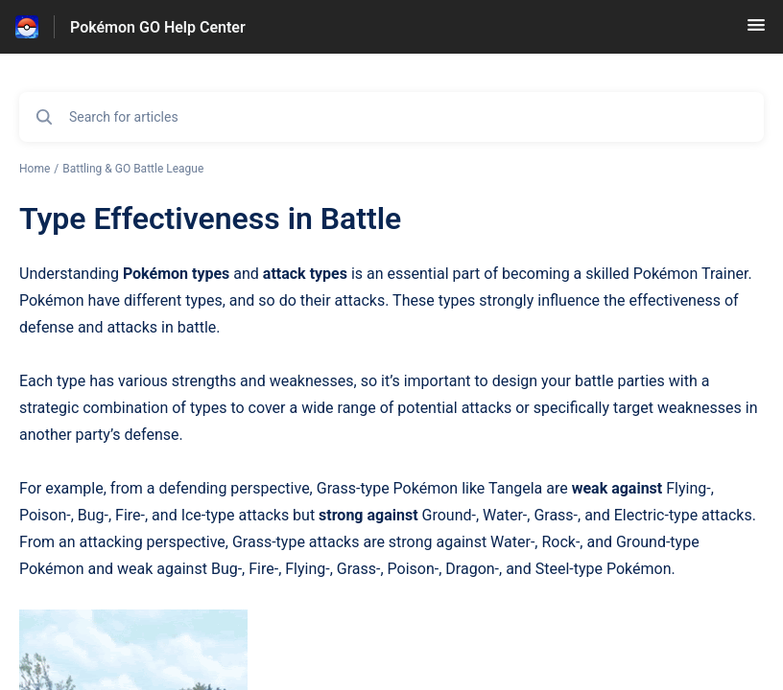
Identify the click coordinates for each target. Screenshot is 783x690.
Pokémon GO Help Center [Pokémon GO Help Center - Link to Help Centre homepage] (158, 27)
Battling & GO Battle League (132, 168)
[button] (756, 31)
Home (34, 168)
